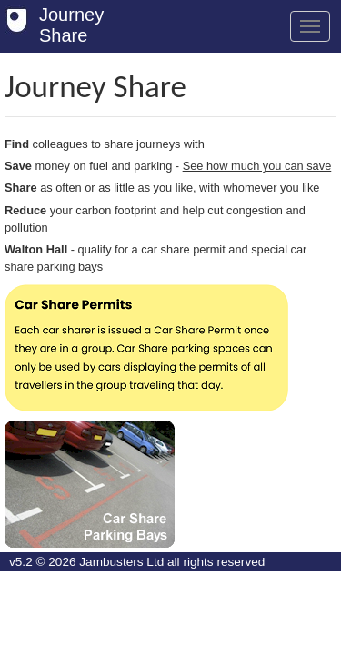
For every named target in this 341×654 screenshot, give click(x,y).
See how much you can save (257, 166)
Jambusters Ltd (121, 562)
